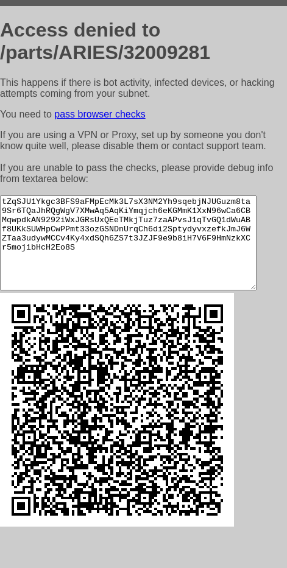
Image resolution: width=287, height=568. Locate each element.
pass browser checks (99, 114)
